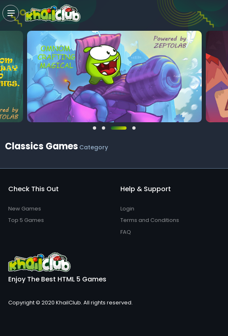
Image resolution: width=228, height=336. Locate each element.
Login (127, 209)
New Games (24, 209)
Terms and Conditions (149, 220)
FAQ (125, 232)
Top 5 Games (26, 220)
